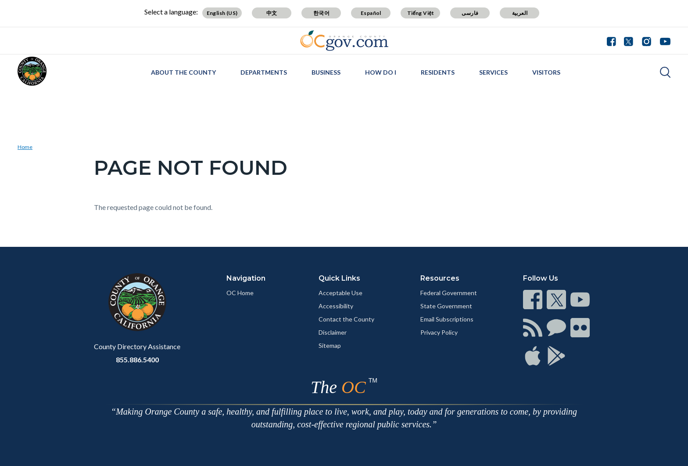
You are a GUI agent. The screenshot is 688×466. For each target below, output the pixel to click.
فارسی (470, 13)
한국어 (321, 13)
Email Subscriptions (446, 319)
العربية (520, 13)
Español (371, 13)
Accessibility (336, 306)
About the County (183, 72)
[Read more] (344, 40)
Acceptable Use (340, 292)
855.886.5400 (137, 359)
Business (326, 72)
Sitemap (330, 345)
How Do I (380, 72)
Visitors (546, 72)
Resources (439, 278)
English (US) (222, 13)
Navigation (245, 278)
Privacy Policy (439, 332)
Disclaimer (333, 332)
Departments (263, 72)
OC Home (240, 292)
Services (493, 72)
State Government (446, 306)
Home (25, 147)
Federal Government (448, 292)
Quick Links (339, 278)
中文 (271, 13)
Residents (438, 72)
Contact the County (346, 319)
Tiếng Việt (420, 13)
